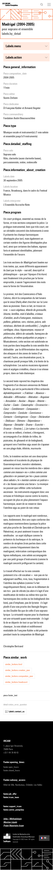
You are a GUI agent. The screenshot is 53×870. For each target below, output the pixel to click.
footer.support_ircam (14, 806)
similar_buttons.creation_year (17, 670)
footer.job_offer (11, 794)
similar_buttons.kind (13, 664)
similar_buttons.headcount (16, 682)
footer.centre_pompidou (15, 809)
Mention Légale (11, 822)
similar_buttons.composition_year (19, 676)
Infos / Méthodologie (14, 818)
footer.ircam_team (12, 797)
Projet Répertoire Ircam (15, 825)
